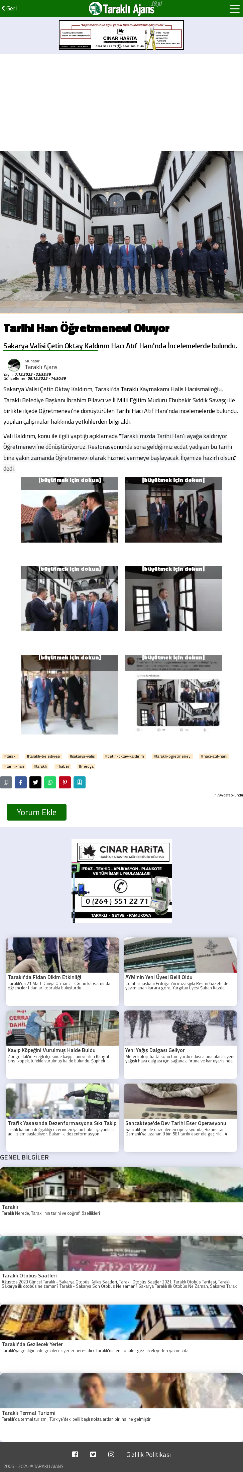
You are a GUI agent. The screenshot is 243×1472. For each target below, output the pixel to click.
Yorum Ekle (36, 812)
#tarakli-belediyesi (43, 756)
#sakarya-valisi (83, 756)
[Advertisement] (121, 101)
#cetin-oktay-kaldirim (124, 756)
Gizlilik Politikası (148, 1454)
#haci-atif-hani (214, 756)
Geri (9, 8)
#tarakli (10, 756)
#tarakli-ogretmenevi (172, 756)
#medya (86, 766)
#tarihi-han (14, 766)
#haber (62, 766)
